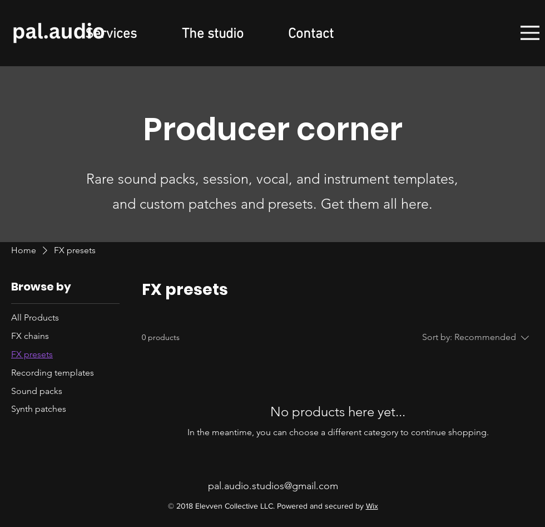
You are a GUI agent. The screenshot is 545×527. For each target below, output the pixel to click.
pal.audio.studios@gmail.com (273, 486)
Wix (372, 505)
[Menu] (530, 32)
